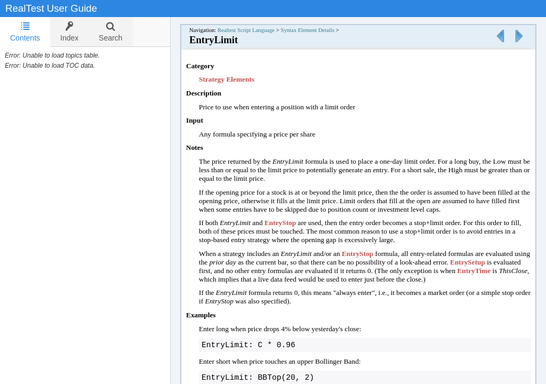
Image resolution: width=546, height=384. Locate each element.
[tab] (25, 32)
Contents (25, 31)
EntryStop (280, 223)
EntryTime (474, 271)
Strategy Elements (226, 79)
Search (110, 31)
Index (69, 31)
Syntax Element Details (307, 30)
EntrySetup (467, 262)
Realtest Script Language (246, 30)
